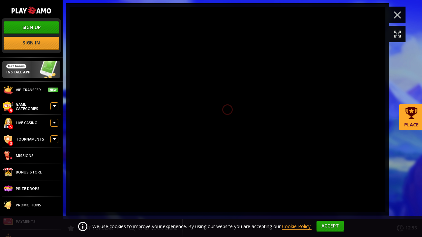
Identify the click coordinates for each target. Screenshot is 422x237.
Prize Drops (21, 189)
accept (330, 226)
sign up (31, 27)
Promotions (22, 205)
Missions (18, 156)
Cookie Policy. (297, 226)
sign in (31, 43)
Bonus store (22, 172)
